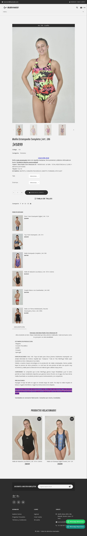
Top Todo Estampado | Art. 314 (33, 235)
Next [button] (74, 129)
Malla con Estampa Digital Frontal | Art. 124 (60, 461)
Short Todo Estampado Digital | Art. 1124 (36, 216)
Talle (13, 176)
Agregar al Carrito (36, 192)
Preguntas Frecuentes (18, 517)
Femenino (23, 153)
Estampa (15, 182)
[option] (43, 73)
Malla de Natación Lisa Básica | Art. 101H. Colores (39, 272)
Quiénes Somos (17, 514)
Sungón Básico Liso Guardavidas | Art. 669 (36, 290)
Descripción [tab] (19, 327)
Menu (5, 11)
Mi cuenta (37, 520)
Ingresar (36, 514)
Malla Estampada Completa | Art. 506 (35, 253)
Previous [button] (13, 129)
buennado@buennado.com (65, 522)
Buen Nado (31, 531)
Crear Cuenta (38, 517)
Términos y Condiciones (19, 520)
